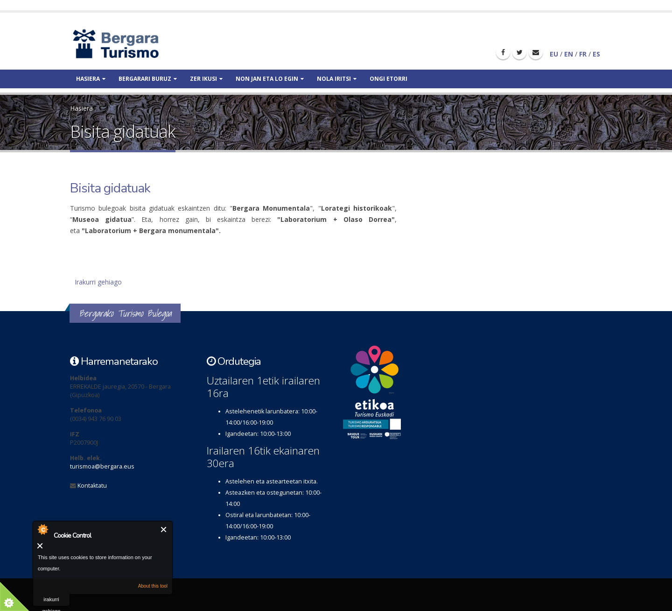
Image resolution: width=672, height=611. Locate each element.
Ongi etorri (388, 79)
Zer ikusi (206, 79)
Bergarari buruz (148, 79)
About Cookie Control (42, 529)
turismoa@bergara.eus (102, 466)
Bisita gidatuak (110, 188)
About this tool (153, 586)
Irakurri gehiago (98, 281)
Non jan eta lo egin (270, 79)
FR (583, 54)
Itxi (164, 529)
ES (596, 54)
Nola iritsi (337, 79)
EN (568, 54)
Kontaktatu (92, 486)
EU (554, 54)
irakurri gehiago (51, 601)
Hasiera (90, 79)
